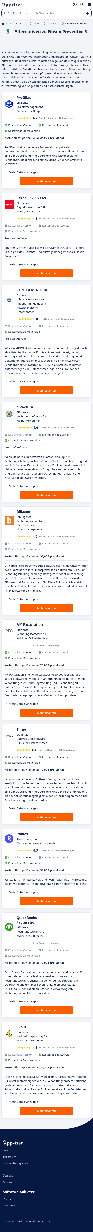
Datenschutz (9, 1150)
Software (7, 1182)
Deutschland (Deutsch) (33, 1221)
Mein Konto (9, 1199)
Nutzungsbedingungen (15, 1163)
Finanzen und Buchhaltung (19, 23)
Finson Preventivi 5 (54, 23)
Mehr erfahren (46, 181)
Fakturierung (38, 23)
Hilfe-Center (9, 1205)
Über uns (8, 1175)
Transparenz (9, 1156)
